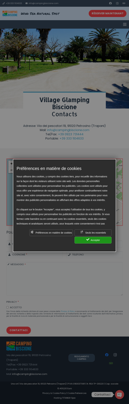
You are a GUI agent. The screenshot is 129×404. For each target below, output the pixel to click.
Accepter (93, 239)
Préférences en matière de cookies (51, 232)
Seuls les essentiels (93, 232)
